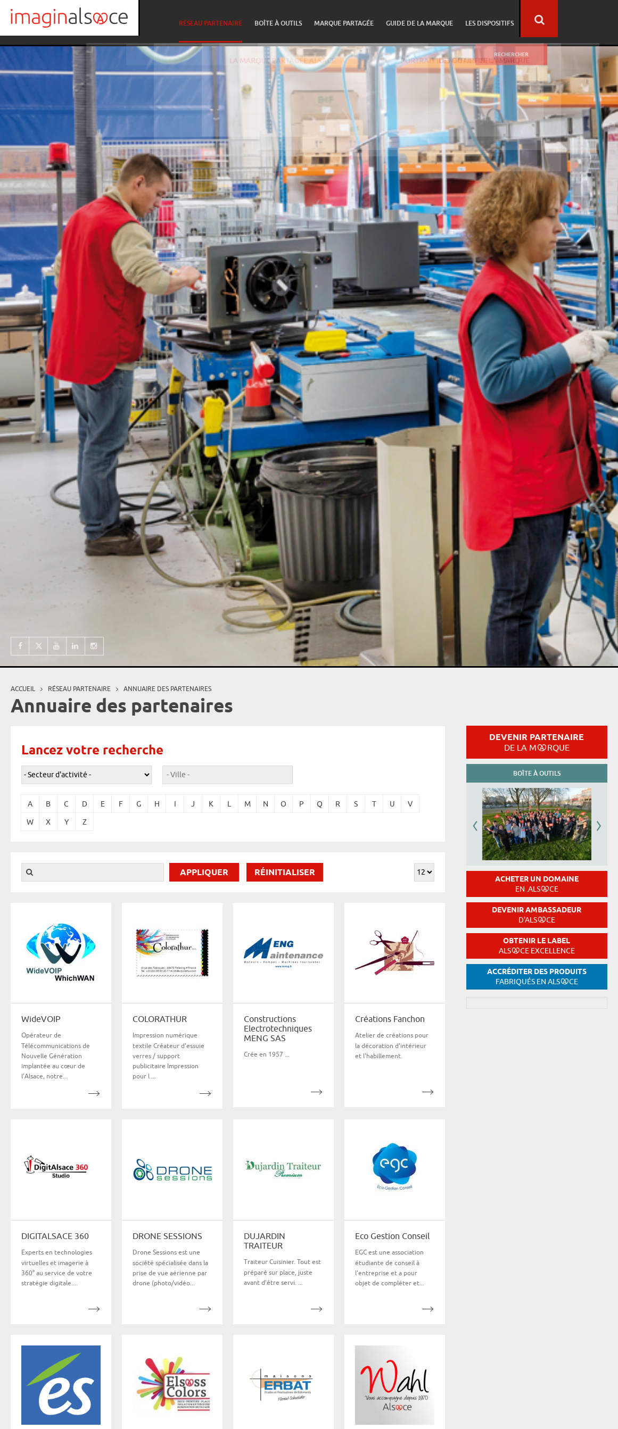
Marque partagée (407, 19)
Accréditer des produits (537, 976)
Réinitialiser (284, 872)
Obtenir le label (537, 945)
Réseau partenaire (277, 19)
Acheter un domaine (537, 884)
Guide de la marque (481, 19)
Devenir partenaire (536, 742)
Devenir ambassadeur (536, 914)
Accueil (23, 689)
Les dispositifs (549, 19)
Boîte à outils (343, 19)
